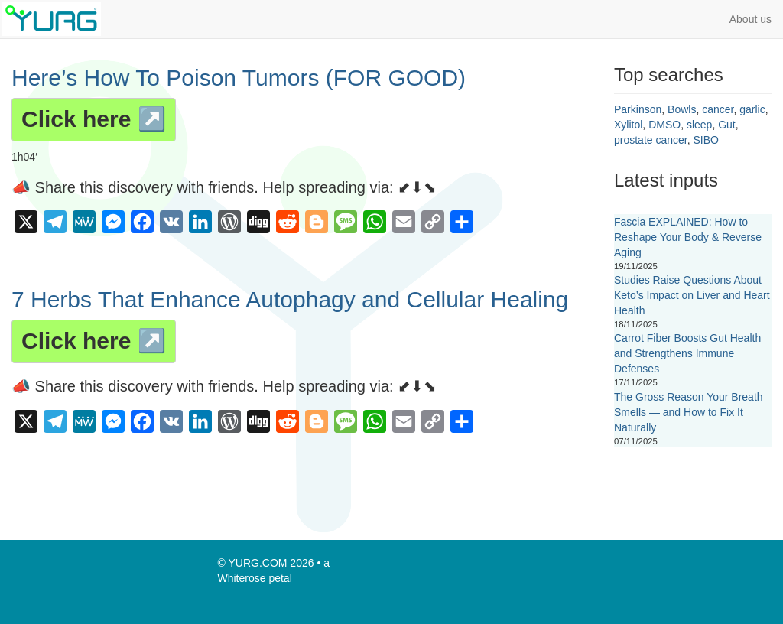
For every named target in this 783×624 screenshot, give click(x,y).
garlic (752, 109)
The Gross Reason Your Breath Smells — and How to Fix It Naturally (688, 412)
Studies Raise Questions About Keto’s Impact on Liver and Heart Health (692, 295)
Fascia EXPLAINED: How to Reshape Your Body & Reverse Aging (688, 237)
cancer (717, 109)
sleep (699, 125)
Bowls (682, 109)
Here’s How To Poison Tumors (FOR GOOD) (238, 77)
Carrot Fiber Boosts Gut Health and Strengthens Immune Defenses (687, 353)
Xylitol (628, 125)
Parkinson (637, 109)
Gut (727, 125)
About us (750, 19)
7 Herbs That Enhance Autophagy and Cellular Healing (289, 299)
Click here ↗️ (93, 119)
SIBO (706, 140)
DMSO (664, 125)
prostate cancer (650, 140)
